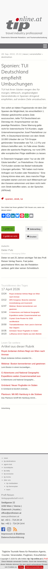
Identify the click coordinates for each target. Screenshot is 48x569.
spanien (9, 199)
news (25, 54)
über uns (7, 480)
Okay (21, 567)
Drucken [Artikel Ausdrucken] (31, 237)
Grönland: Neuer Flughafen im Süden (23, 331)
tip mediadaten (12, 483)
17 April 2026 (14, 287)
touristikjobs (8, 467)
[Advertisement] (24, 6)
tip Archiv (7, 477)
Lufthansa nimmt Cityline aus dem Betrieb (25, 334)
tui (21, 199)
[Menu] (45, 46)
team (8, 490)
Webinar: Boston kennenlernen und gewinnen (23, 363)
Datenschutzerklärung (34, 567)
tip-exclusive (8, 474)
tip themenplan (12, 486)
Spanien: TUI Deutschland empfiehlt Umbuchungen (17, 75)
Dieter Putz (7, 250)
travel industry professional (24, 33)
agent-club (8, 464)
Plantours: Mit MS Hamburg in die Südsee (21, 394)
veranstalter (35, 54)
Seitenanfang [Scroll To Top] (33, 229)
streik (16, 199)
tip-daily (7, 471)
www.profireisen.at (10, 516)
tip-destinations (9, 461)
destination (6, 57)
